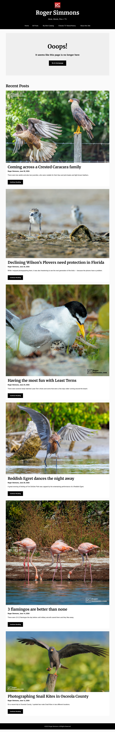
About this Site (85, 26)
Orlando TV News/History (67, 26)
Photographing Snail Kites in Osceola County (48, 698)
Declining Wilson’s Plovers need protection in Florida (56, 263)
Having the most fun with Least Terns (42, 381)
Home (27, 26)
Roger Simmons (57, 12)
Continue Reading (15, 182)
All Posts (35, 26)
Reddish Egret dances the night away (41, 479)
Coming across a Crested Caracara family (44, 167)
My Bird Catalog (48, 26)
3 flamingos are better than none (37, 611)
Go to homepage (57, 63)
